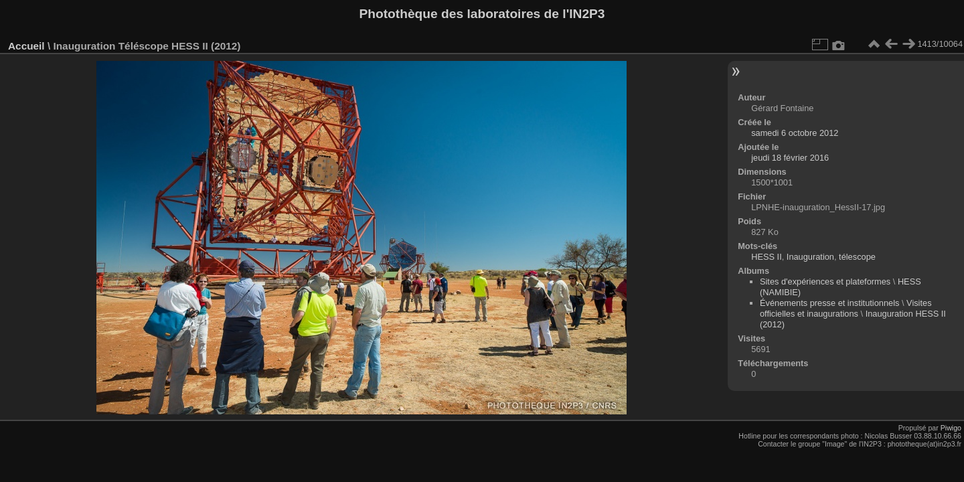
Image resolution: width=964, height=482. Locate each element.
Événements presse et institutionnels (829, 303)
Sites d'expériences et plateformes (825, 281)
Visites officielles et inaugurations (846, 308)
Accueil (26, 46)
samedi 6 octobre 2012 (794, 133)
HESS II (766, 257)
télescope (857, 257)
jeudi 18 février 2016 (790, 158)
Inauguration (810, 257)
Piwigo (951, 428)
